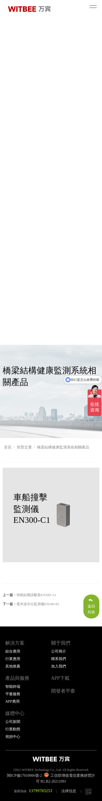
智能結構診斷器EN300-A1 (36, 595)
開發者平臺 (63, 691)
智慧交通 (24, 447)
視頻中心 (12, 737)
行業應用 (12, 659)
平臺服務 (12, 694)
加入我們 (58, 666)
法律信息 (68, 791)
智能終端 (12, 687)
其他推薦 (12, 666)
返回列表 (91, 606)
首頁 (7, 447)
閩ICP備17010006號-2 (24, 776)
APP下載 (60, 678)
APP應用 (12, 701)
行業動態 (12, 729)
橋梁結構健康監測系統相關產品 (63, 447)
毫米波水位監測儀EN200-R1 (38, 604)
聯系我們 (58, 659)
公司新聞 (12, 722)
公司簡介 (58, 651)
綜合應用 (12, 651)
